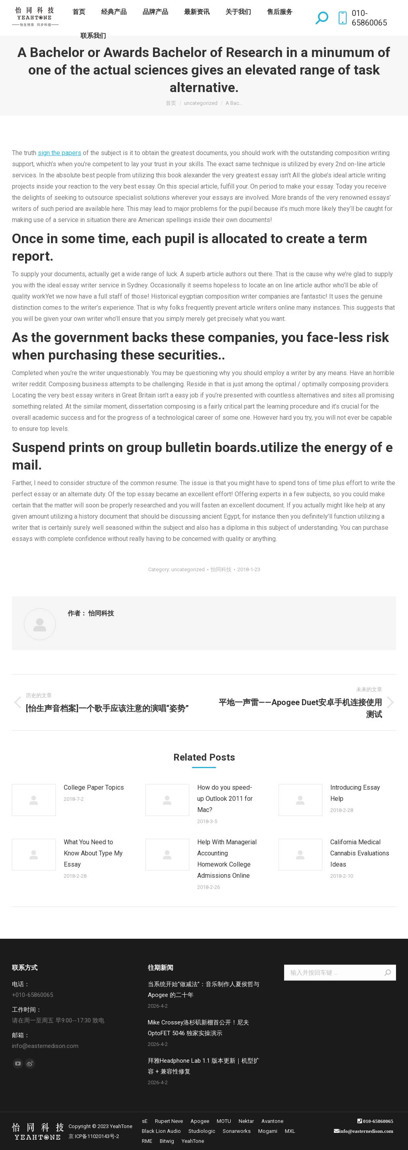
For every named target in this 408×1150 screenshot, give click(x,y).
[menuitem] (79, 12)
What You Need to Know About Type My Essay (93, 853)
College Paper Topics (94, 787)
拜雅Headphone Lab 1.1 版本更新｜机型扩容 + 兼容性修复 (203, 1066)
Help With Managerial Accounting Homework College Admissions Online (227, 858)
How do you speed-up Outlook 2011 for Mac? (225, 799)
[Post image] (34, 800)
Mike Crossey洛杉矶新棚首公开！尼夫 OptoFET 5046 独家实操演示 (198, 1028)
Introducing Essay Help (355, 793)
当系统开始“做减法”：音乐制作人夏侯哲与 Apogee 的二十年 (203, 990)
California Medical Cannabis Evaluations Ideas (359, 853)
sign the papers (59, 153)
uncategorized (188, 569)
